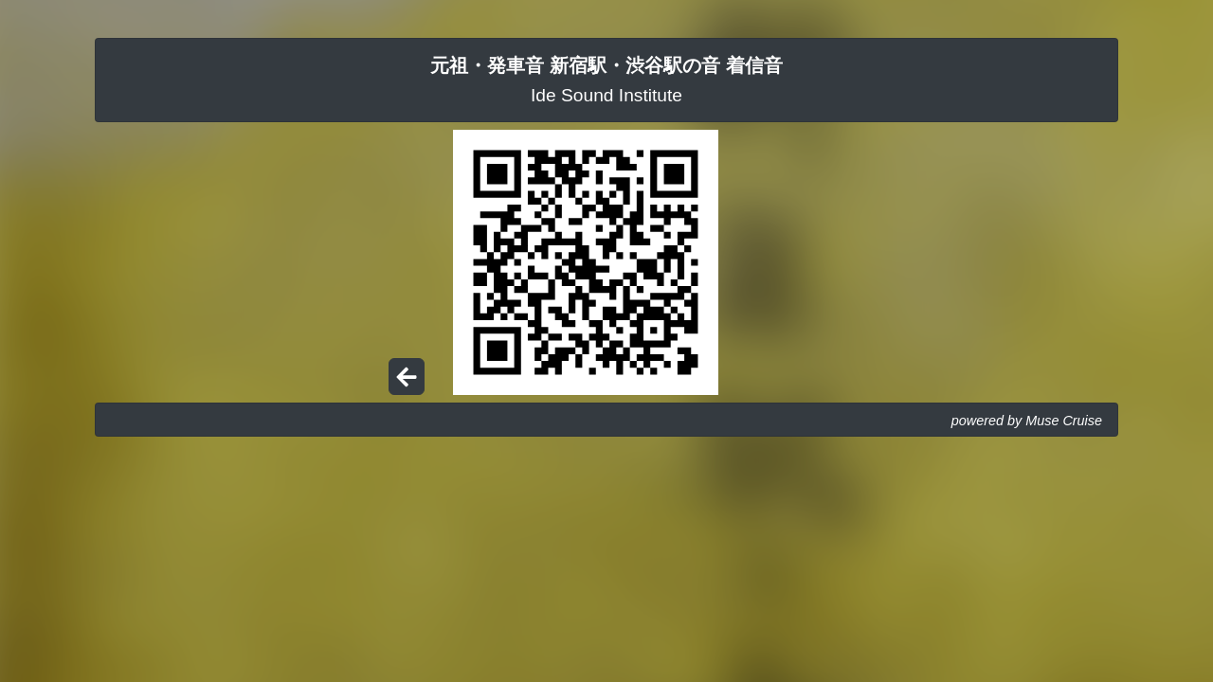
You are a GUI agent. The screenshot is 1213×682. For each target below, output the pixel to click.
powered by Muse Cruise (1026, 420)
